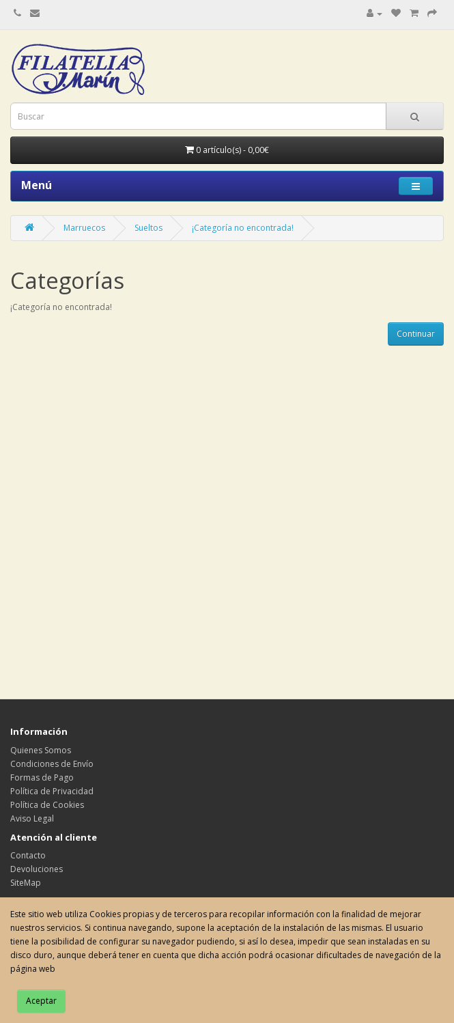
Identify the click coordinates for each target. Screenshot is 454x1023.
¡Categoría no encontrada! (243, 228)
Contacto (28, 855)
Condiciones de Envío (52, 764)
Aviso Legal (32, 818)
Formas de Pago (42, 777)
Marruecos (84, 228)
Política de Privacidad (52, 791)
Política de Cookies (47, 805)
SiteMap (25, 882)
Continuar (416, 333)
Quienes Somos (40, 750)
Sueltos (148, 228)
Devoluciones (36, 869)
